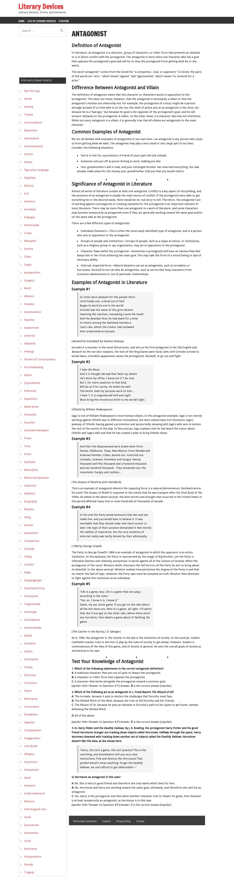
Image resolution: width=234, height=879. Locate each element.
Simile (28, 98)
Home (21, 21)
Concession (31, 659)
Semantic (30, 785)
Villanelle (29, 343)
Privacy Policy (123, 821)
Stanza (28, 162)
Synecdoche (31, 825)
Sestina (28, 248)
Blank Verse (31, 406)
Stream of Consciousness (39, 359)
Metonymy (31, 698)
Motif (27, 288)
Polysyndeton (32, 856)
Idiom (28, 375)
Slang (27, 517)
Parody (28, 864)
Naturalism (31, 469)
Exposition (30, 398)
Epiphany (30, 177)
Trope (28, 233)
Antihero (29, 201)
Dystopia (29, 461)
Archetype (30, 611)
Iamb (27, 777)
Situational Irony (34, 588)
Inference (30, 390)
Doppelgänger (33, 580)
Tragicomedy (32, 604)
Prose (27, 438)
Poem (27, 690)
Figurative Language (36, 169)
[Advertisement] (40, 57)
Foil (26, 193)
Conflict (29, 564)
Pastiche (29, 319)
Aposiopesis (31, 138)
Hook (27, 817)
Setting (28, 106)
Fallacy (28, 556)
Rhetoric (29, 801)
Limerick (29, 335)
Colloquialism (32, 730)
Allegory (29, 754)
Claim (27, 256)
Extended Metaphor (36, 430)
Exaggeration (32, 738)
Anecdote (30, 209)
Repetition (30, 130)
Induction (30, 485)
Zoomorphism (33, 122)
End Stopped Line (35, 809)
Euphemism (31, 327)
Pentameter (31, 769)
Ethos (27, 454)
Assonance (30, 848)
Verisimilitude (32, 627)
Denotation (31, 832)
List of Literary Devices (41, 21)
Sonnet (28, 525)
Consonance (31, 706)
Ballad (28, 635)
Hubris (28, 651)
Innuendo (30, 414)
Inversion (30, 675)
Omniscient (31, 596)
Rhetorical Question (36, 477)
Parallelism (31, 714)
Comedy (29, 548)
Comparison (31, 540)
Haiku (27, 572)
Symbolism (31, 533)
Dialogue (29, 217)
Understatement (34, 793)
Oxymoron (30, 761)
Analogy (29, 351)
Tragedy (29, 872)
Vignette (29, 722)
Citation (64, 21)
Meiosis (29, 185)
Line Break (30, 746)
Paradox (29, 304)
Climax (28, 667)
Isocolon (29, 422)
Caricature (30, 682)
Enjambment (32, 383)
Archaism (30, 643)
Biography (30, 501)
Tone (27, 446)
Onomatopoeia (33, 146)
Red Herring (31, 90)
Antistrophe (31, 225)
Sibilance (29, 493)
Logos (27, 264)
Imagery (29, 280)
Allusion (29, 296)
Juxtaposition (32, 272)
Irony (27, 840)
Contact (140, 821)
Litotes (28, 154)
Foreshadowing (33, 367)
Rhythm (29, 509)
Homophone (32, 619)
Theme (28, 114)
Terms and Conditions (85, 821)
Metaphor (30, 240)
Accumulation (32, 312)
